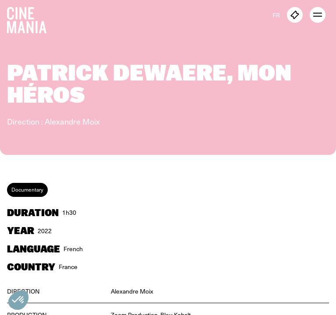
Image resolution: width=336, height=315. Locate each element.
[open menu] (317, 15)
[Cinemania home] (30, 18)
